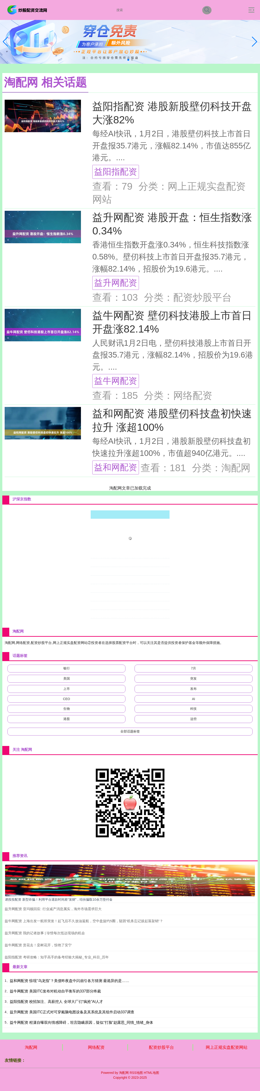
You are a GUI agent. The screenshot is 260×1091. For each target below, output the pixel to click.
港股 (66, 719)
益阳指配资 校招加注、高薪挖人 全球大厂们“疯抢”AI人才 (56, 1002)
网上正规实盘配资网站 (226, 1047)
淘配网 (31, 1047)
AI (193, 699)
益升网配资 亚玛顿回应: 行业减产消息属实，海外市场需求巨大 (53, 909)
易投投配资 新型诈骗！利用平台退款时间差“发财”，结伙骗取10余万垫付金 (58, 899)
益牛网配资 (115, 381)
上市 (66, 689)
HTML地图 (151, 1073)
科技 (193, 708)
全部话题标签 (130, 731)
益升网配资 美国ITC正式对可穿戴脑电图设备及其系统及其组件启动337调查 (72, 1012)
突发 (193, 678)
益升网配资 (115, 283)
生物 (66, 708)
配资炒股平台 (161, 1047)
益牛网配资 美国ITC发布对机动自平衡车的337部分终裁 (55, 991)
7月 (193, 668)
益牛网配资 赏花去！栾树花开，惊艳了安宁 (38, 945)
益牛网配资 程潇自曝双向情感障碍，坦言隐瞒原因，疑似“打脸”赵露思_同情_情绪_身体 (81, 1022)
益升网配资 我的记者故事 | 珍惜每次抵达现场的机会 (45, 933)
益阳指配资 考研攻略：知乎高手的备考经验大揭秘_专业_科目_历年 (57, 957)
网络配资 (96, 1047)
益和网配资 (115, 467)
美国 (66, 678)
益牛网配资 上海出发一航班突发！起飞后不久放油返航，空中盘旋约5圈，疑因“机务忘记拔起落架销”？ (84, 921)
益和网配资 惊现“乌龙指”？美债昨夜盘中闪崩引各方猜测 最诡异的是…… (69, 981)
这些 (193, 719)
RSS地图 (136, 1073)
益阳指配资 (115, 171)
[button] (254, 42)
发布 (193, 689)
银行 (66, 668)
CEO (66, 699)
